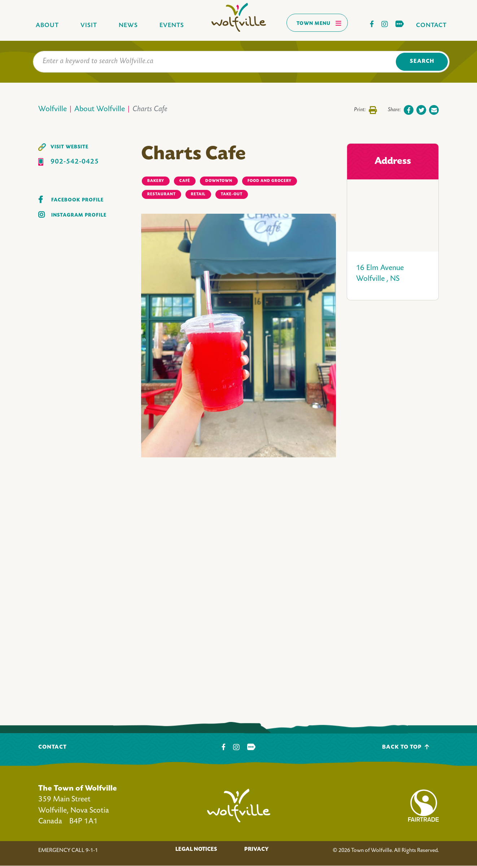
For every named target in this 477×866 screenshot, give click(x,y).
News (128, 25)
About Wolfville (99, 109)
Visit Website (69, 147)
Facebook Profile (77, 200)
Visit (88, 25)
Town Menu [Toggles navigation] (319, 23)
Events (171, 25)
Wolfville (52, 109)
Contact (431, 25)
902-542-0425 (75, 161)
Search (422, 61)
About (47, 25)
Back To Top (405, 747)
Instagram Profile (78, 215)
